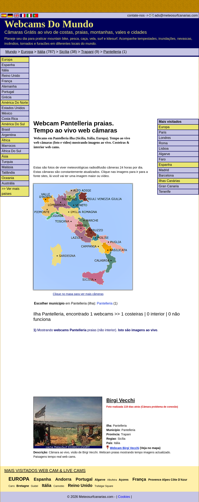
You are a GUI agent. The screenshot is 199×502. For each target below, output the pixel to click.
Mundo (11, 52)
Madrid (164, 170)
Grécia (6, 97)
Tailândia (8, 172)
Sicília (64, 52)
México (7, 113)
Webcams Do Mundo (48, 23)
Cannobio (58, 486)
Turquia (7, 162)
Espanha (8, 65)
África (6, 140)
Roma (163, 143)
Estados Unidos (13, 108)
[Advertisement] (116, 88)
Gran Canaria (169, 186)
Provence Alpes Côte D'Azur (167, 479)
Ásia (5, 156)
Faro (162, 159)
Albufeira (112, 479)
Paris (162, 132)
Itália (41, 52)
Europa (27, 52)
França (7, 81)
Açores (124, 479)
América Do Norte (15, 102)
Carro (11, 486)
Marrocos (9, 145)
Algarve (164, 154)
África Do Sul (11, 151)
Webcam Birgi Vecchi (124, 448)
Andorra (63, 479)
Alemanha (9, 86)
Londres (165, 138)
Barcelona (166, 175)
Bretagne (22, 486)
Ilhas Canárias (169, 181)
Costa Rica (10, 118)
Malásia (7, 167)
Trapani (87, 52)
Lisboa (164, 148)
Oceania (8, 178)
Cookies (124, 496)
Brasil (6, 129)
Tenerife (165, 191)
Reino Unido (11, 75)
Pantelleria (112, 52)
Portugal (8, 92)
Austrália (8, 183)
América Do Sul (13, 124)
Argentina (9, 135)
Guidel (34, 486)
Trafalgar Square (104, 486)
